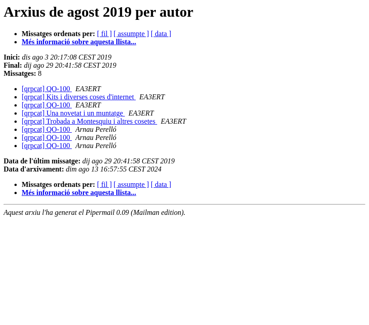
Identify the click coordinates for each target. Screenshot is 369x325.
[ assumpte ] (131, 33)
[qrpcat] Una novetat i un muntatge (73, 113)
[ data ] (161, 33)
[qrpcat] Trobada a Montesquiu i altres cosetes (89, 121)
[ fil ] (104, 33)
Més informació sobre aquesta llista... (79, 42)
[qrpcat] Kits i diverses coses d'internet (79, 97)
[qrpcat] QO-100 (47, 89)
